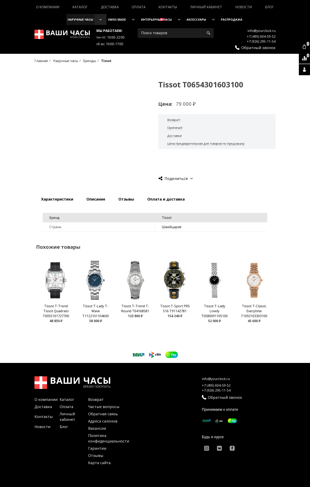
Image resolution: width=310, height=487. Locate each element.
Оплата (139, 7)
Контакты (168, 7)
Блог (269, 7)
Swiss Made (117, 19)
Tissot (106, 61)
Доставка (110, 7)
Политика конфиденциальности (108, 438)
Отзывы (95, 455)
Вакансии (97, 428)
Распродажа (231, 19)
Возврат (96, 399)
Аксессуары (196, 19)
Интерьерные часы (156, 19)
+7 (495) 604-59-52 (261, 36)
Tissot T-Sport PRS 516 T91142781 (175, 308)
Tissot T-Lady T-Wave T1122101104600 (95, 311)
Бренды (90, 61)
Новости (243, 7)
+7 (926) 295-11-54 (261, 41)
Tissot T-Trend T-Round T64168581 (135, 308)
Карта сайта (99, 462)
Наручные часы (80, 19)
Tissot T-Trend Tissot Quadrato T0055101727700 (56, 311)
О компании (47, 7)
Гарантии (97, 448)
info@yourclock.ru (261, 30)
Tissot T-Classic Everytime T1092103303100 (254, 311)
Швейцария (171, 227)
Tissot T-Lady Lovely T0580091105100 (214, 311)
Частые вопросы (104, 406)
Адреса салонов (102, 421)
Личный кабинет (206, 7)
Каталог (80, 7)
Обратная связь (103, 413)
